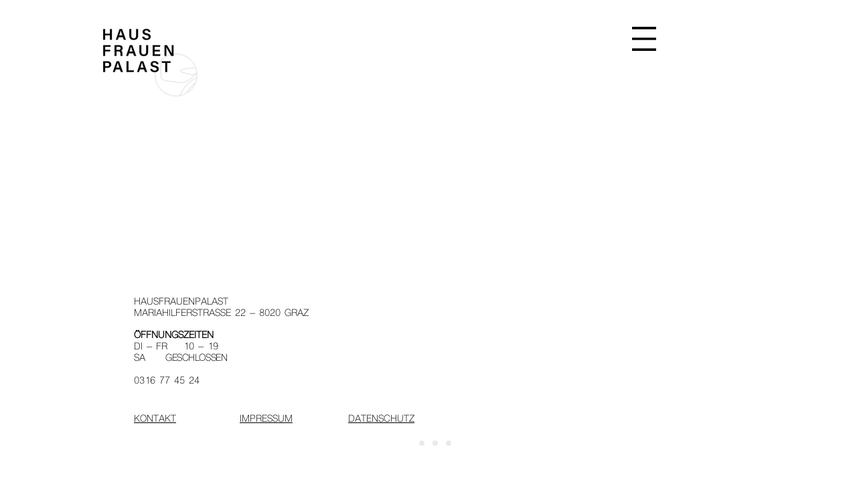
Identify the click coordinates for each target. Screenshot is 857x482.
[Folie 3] (435, 443)
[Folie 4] (448, 443)
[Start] (408, 443)
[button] (644, 39)
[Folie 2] (421, 443)
